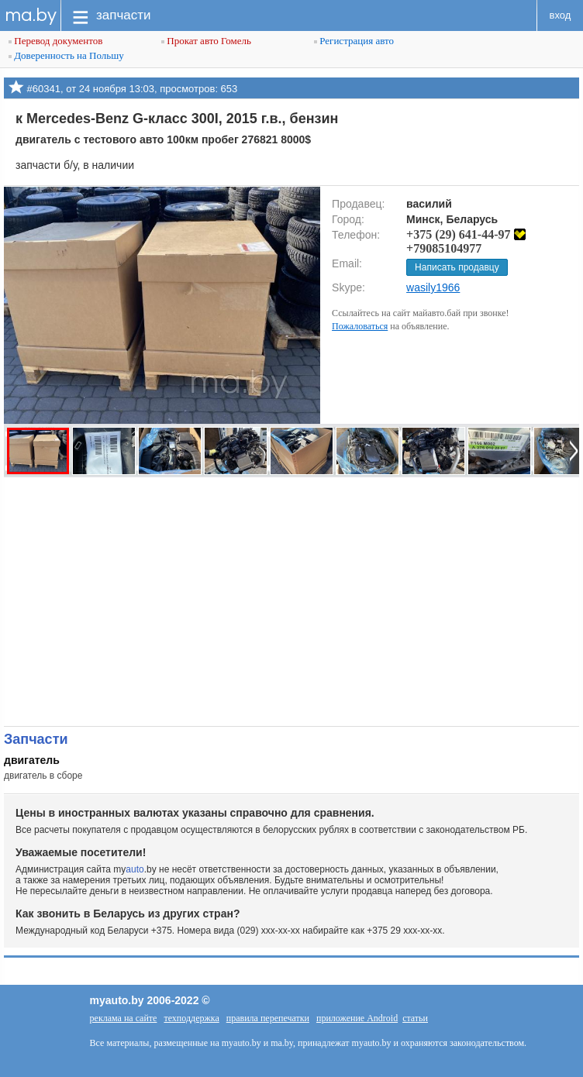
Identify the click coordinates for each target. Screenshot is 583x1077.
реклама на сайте (123, 1018)
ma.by (31, 15)
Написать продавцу (457, 267)
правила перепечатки (267, 1018)
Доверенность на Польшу (66, 55)
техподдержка (191, 1018)
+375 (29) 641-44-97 (465, 234)
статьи (415, 1018)
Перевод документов (55, 40)
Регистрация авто (354, 40)
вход (560, 15)
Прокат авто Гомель (206, 40)
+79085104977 (443, 248)
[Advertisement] (291, 601)
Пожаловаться (360, 326)
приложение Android (357, 1018)
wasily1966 (433, 287)
